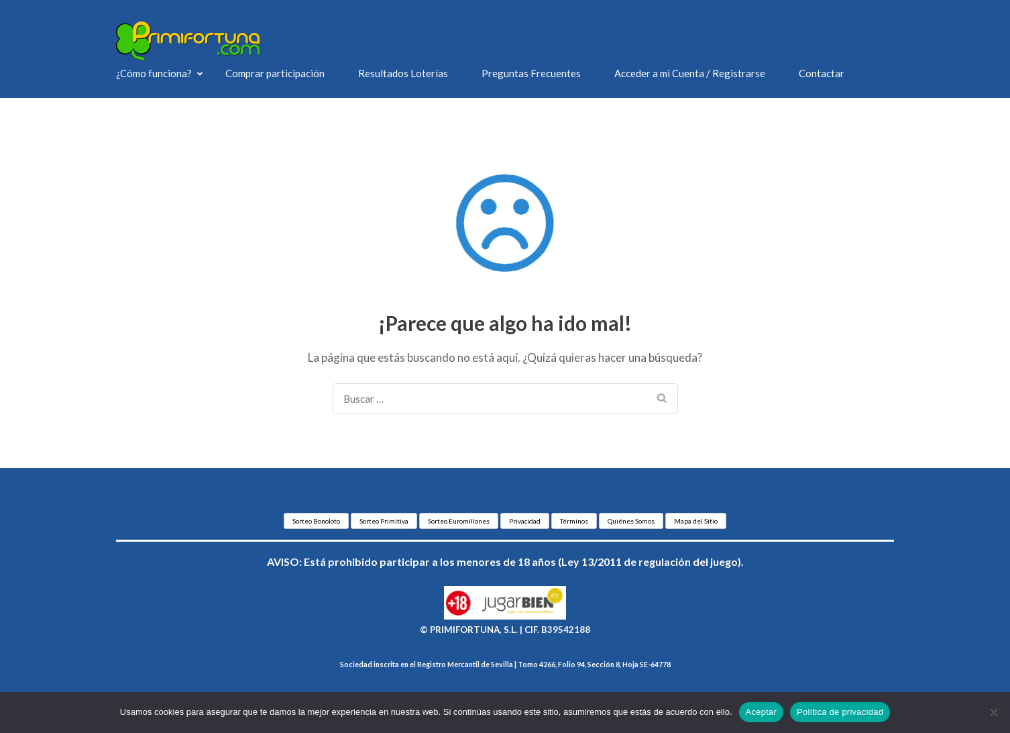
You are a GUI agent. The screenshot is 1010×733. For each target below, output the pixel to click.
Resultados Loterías (403, 73)
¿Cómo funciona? (154, 73)
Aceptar (761, 712)
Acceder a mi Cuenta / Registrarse (689, 73)
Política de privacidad (840, 712)
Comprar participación (275, 73)
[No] (993, 712)
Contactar (821, 73)
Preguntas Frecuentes (531, 73)
